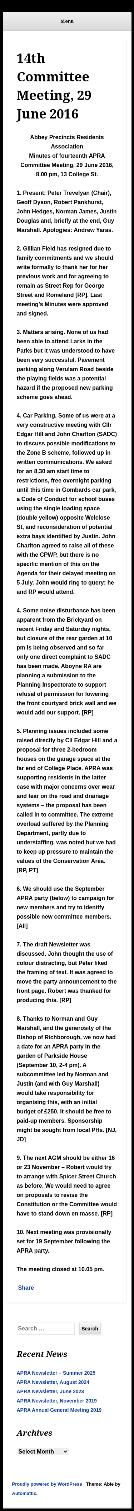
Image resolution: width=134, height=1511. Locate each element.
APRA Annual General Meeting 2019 (59, 1410)
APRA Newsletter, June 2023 (50, 1391)
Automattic (24, 1493)
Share (26, 1288)
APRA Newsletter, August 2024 (53, 1382)
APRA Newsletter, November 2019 (57, 1401)
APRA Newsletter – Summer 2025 (56, 1373)
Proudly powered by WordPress (47, 1484)
